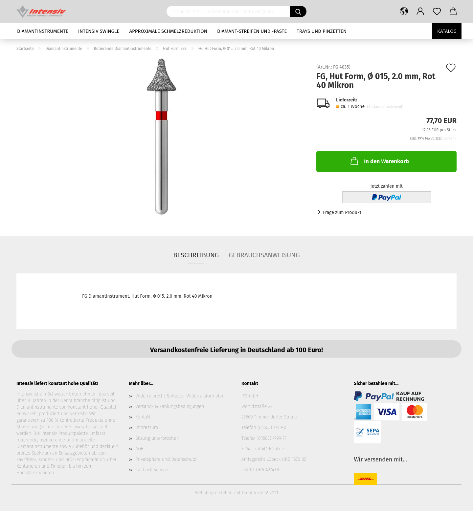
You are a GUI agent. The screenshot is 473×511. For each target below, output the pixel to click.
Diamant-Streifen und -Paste (252, 31)
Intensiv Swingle (99, 31)
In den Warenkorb (379, 161)
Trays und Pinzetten (322, 31)
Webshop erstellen (214, 493)
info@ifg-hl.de (269, 449)
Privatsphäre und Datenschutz (166, 459)
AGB (140, 449)
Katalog (447, 31)
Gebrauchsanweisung (264, 255)
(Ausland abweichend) (385, 107)
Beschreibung (196, 255)
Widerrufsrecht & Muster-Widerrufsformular (180, 396)
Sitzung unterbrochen (157, 438)
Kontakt (143, 417)
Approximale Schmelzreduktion (168, 31)
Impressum (147, 427)
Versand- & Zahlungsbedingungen (170, 406)
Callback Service (152, 470)
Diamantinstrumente (42, 31)
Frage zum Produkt (342, 212)
